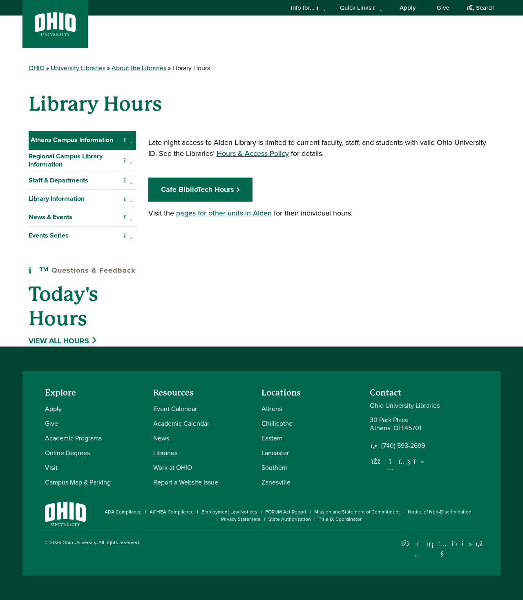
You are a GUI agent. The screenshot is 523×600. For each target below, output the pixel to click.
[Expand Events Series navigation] (128, 235)
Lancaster (275, 453)
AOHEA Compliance (172, 512)
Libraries (165, 453)
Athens (272, 408)
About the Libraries (139, 68)
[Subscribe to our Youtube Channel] (404, 461)
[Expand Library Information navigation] (128, 199)
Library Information (57, 198)
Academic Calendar (181, 423)
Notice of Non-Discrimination (440, 512)
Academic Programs (73, 438)
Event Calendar (175, 408)
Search (480, 7)
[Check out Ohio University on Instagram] (418, 554)
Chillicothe (277, 423)
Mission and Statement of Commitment (357, 512)
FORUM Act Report (285, 512)
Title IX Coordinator (340, 519)
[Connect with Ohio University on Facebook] (405, 544)
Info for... (308, 7)
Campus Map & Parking (78, 482)
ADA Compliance (123, 512)
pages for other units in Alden (224, 213)
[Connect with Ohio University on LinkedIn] (430, 544)
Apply (408, 7)
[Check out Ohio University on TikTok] (467, 544)
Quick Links (361, 7)
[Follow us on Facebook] (376, 461)
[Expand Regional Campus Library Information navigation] (128, 160)
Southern (275, 467)
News (161, 438)
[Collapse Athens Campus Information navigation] (128, 140)
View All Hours (59, 341)
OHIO (37, 68)
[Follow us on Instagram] (390, 468)
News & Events (50, 217)
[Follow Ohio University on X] (454, 544)
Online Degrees (67, 453)
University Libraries (78, 68)
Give (443, 7)
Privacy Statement (241, 519)
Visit (51, 467)
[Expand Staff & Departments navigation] (128, 180)
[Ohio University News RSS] (479, 544)
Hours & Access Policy (253, 153)
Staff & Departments (58, 180)
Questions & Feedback (82, 270)
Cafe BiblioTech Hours (197, 189)
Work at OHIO (172, 467)
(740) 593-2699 (403, 446)
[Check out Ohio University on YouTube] (442, 549)
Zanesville (276, 482)
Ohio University (79, 542)
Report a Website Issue (185, 482)
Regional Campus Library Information (66, 160)
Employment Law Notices (229, 512)
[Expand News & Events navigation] (128, 217)
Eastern (272, 438)
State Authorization (289, 519)
